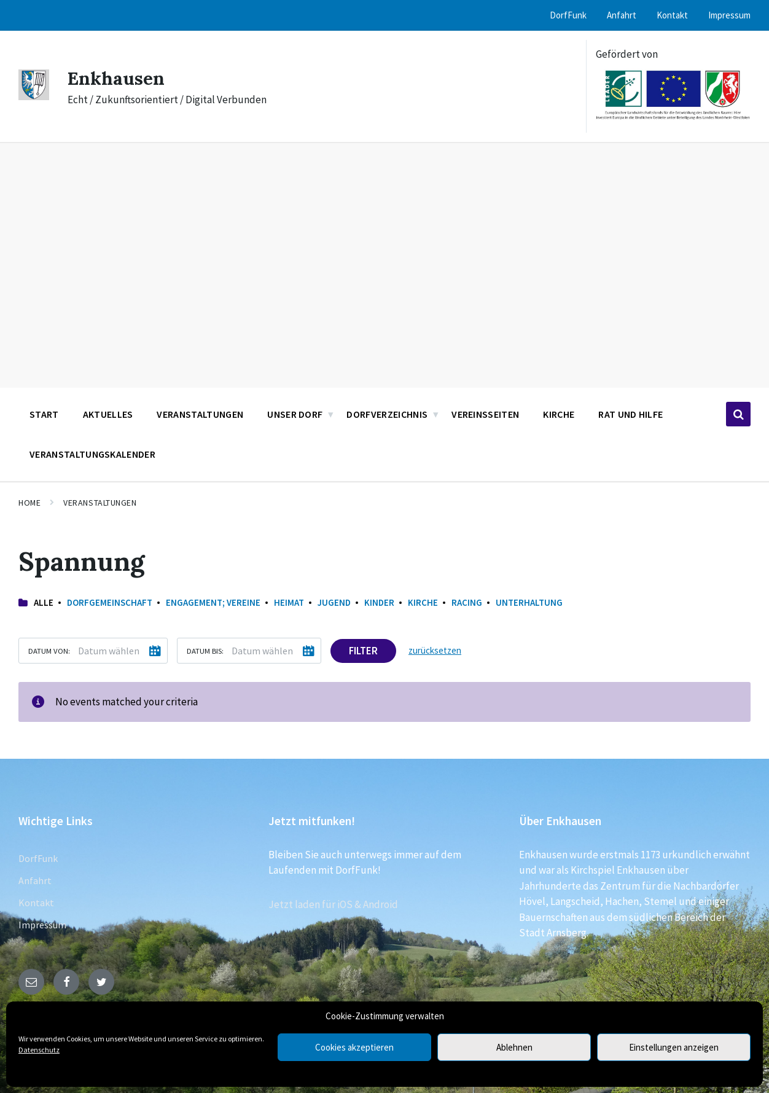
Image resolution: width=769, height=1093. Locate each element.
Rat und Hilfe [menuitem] (630, 414)
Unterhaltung (529, 602)
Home (29, 502)
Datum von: (49, 651)
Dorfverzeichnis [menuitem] (386, 414)
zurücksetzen (434, 650)
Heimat (289, 602)
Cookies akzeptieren (354, 1047)
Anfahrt (35, 880)
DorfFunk (38, 858)
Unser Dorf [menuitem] (294, 414)
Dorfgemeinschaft (109, 602)
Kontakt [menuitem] (672, 15)
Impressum (42, 925)
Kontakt (36, 902)
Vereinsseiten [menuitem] (485, 414)
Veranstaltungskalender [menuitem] (92, 454)
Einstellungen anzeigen (674, 1047)
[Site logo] (33, 96)
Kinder (379, 602)
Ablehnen (514, 1047)
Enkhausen (116, 78)
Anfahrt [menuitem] (621, 15)
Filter (363, 650)
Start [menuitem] (44, 414)
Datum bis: (205, 651)
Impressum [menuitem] (729, 15)
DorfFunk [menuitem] (568, 15)
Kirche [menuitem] (558, 414)
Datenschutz (39, 1049)
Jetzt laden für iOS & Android (333, 904)
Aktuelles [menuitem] (108, 414)
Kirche (423, 602)
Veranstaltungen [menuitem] (200, 414)
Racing (466, 602)
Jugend (334, 602)
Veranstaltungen (99, 502)
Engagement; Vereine (213, 602)
